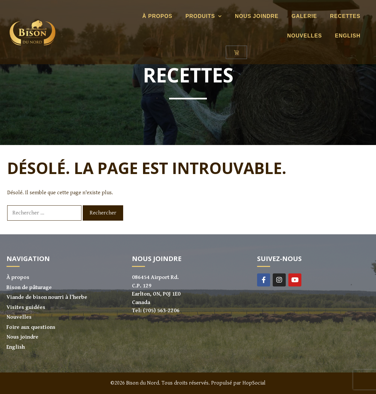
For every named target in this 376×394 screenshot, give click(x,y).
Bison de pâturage (29, 287)
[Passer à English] (344, 36)
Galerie (300, 16)
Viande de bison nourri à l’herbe (47, 297)
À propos (153, 16)
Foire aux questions (31, 327)
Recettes (341, 16)
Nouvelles (300, 35)
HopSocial (254, 383)
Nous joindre (253, 16)
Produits (199, 16)
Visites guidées (26, 307)
